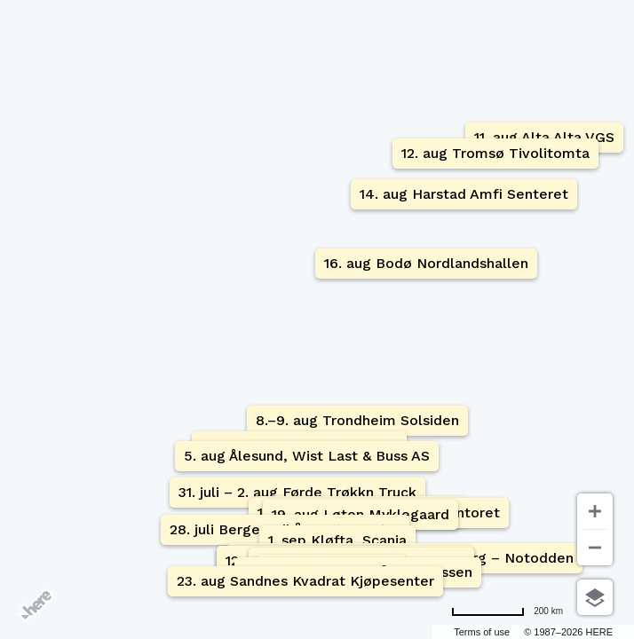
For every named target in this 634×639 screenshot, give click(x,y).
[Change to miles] (507, 611)
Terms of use (482, 632)
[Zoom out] (595, 547)
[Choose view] (595, 597)
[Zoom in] (595, 511)
